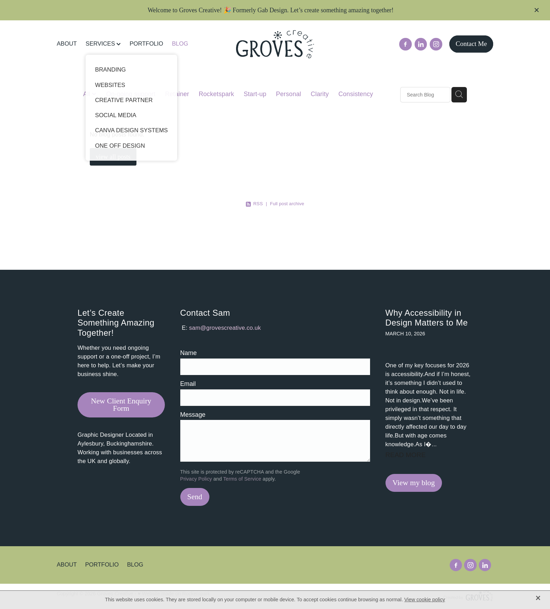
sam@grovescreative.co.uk (225, 327)
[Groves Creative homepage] (274, 44)
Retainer (177, 94)
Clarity (320, 94)
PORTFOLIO (146, 43)
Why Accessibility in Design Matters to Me (426, 318)
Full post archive (287, 203)
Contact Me (471, 43)
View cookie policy (424, 599)
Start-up (255, 94)
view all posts (113, 156)
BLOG (180, 43)
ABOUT (67, 43)
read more (405, 455)
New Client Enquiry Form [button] (121, 405)
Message (193, 415)
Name (188, 353)
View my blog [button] (414, 483)
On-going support (130, 94)
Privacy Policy (196, 479)
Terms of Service (242, 479)
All (87, 94)
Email (188, 384)
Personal (288, 94)
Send (194, 497)
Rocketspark (216, 94)
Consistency (355, 94)
